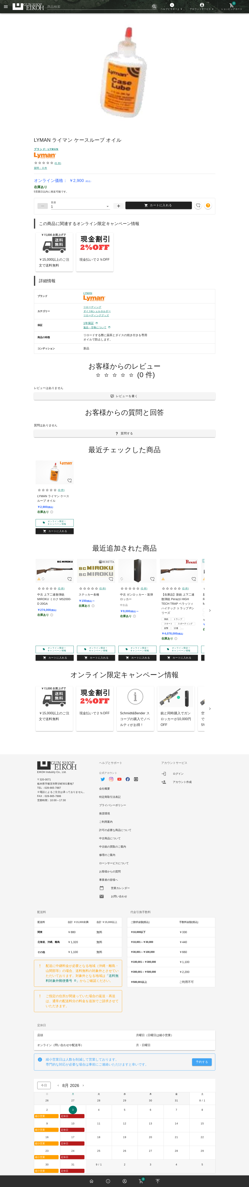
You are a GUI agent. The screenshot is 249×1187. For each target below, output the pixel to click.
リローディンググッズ (96, 315)
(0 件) (57, 163)
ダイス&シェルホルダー (97, 311)
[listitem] (186, 774)
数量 (53, 202)
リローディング (92, 307)
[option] (124, 777)
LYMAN (87, 293)
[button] (171, 6)
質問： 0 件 (40, 168)
